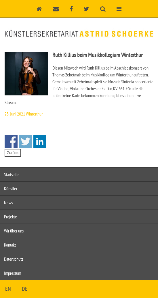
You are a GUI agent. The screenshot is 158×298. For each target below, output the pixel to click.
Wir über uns (14, 231)
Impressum (12, 273)
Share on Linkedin (39, 141)
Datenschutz (13, 259)
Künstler (10, 188)
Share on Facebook (11, 141)
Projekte (10, 217)
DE (25, 289)
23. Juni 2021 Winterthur (24, 114)
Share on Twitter (25, 141)
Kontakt (10, 245)
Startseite (11, 174)
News (8, 202)
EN (8, 289)
